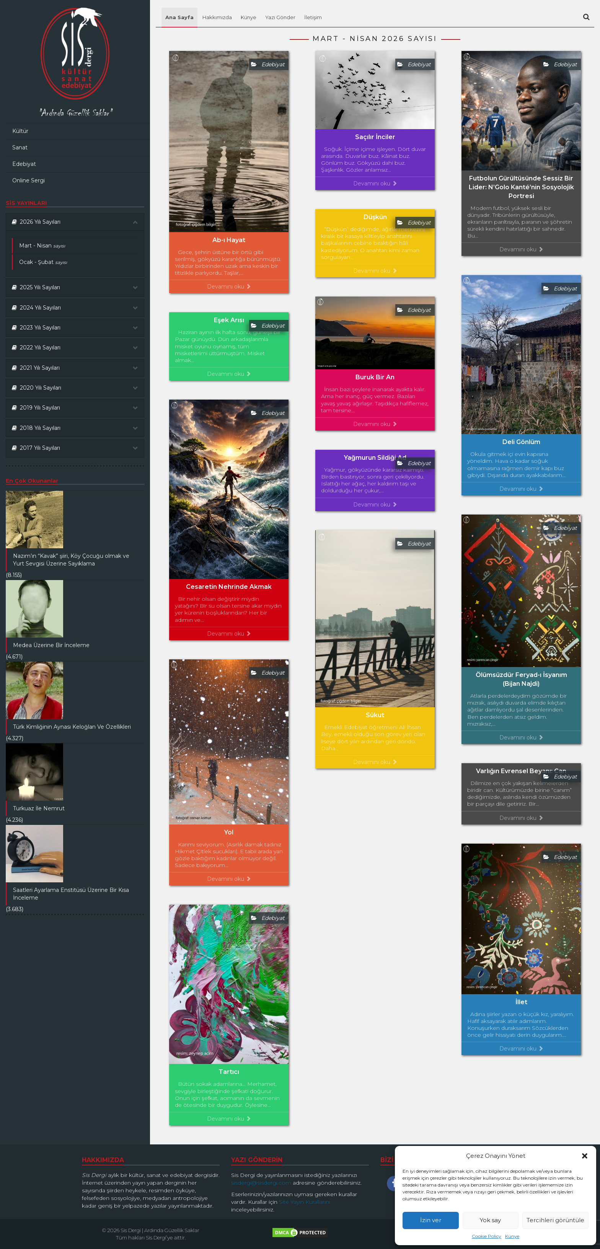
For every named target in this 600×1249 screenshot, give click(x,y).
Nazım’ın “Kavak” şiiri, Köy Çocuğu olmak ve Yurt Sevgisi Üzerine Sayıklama (71, 559)
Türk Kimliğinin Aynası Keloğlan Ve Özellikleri (72, 726)
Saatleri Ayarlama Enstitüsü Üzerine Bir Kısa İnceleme (71, 894)
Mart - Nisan (42, 245)
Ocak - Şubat (43, 262)
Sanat (20, 147)
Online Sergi (28, 180)
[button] (585, 1156)
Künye (512, 1236)
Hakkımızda (217, 17)
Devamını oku (229, 286)
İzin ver (430, 1220)
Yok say (490, 1220)
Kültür (20, 131)
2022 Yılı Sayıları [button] (75, 347)
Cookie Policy (486, 1236)
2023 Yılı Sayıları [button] (75, 327)
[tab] (75, 222)
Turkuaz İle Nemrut (39, 808)
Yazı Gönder (280, 17)
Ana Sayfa (179, 17)
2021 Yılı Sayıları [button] (75, 367)
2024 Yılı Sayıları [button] (75, 307)
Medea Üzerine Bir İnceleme (51, 645)
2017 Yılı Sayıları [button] (75, 447)
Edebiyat (24, 164)
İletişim (313, 17)
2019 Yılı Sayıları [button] (75, 407)
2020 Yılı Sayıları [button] (75, 387)
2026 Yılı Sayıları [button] (75, 221)
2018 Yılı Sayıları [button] (75, 428)
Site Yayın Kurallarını (304, 1201)
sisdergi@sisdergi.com (261, 1182)
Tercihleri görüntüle (555, 1220)
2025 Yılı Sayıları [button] (75, 287)
